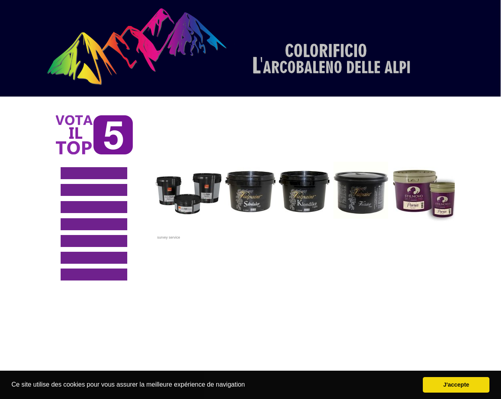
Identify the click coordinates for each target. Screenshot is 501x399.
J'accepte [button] (456, 384)
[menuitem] (233, 86)
